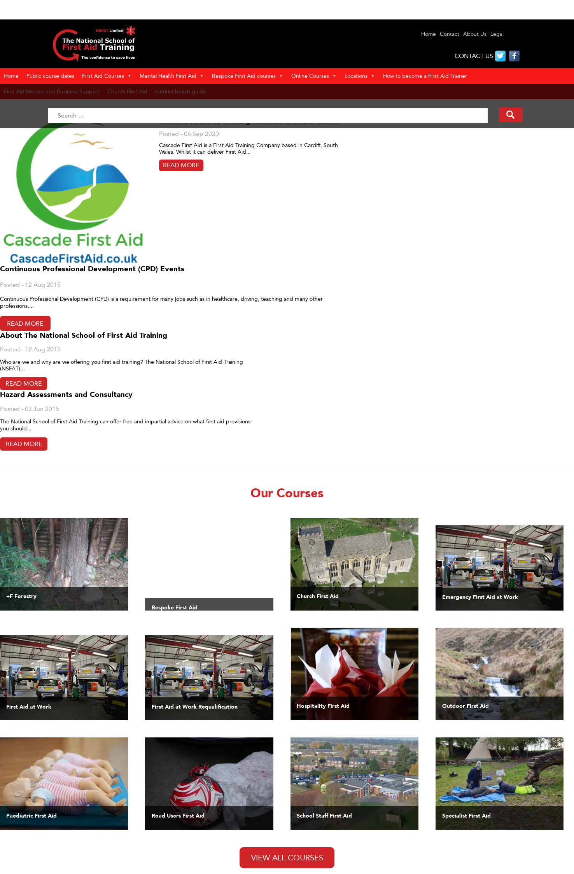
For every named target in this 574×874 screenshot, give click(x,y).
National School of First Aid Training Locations (214, 820)
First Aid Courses (107, 76)
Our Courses (53, 813)
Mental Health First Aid (172, 76)
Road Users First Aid (302, 840)
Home (428, 34)
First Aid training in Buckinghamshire (203, 846)
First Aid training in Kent (187, 853)
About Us (474, 34)
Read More (87, 189)
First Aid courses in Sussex (190, 859)
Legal (497, 34)
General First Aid (297, 826)
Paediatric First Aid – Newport (75, 866)
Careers (286, 866)
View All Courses (287, 600)
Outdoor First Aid (298, 813)
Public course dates (50, 75)
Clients (46, 820)
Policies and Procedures (187, 807)
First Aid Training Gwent (68, 826)
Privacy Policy (174, 813)
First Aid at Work (297, 800)
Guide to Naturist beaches (190, 826)
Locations (360, 76)
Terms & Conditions (181, 800)
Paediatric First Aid (300, 807)
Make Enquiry (55, 840)
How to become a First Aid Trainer (425, 75)
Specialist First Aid (299, 833)
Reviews (48, 846)
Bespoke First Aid (298, 846)
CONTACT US (474, 56)
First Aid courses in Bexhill (190, 833)
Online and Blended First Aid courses (323, 853)
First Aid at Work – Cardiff (69, 853)
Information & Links (61, 833)
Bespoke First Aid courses (248, 76)
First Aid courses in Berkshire (193, 840)
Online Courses (314, 76)
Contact (449, 34)
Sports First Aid (296, 820)
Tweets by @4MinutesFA (203, 668)
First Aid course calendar (307, 859)
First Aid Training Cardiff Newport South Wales (95, 807)
